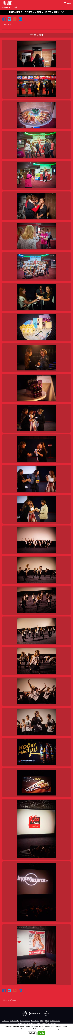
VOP (41, 1021)
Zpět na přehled (9, 1000)
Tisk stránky (14, 1021)
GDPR (47, 1021)
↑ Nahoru (5, 1021)
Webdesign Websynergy (26, 1023)
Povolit (41, 1033)
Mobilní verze (55, 1021)
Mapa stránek (25, 1021)
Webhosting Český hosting (46, 1023)
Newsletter (35, 1021)
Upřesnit (32, 1033)
